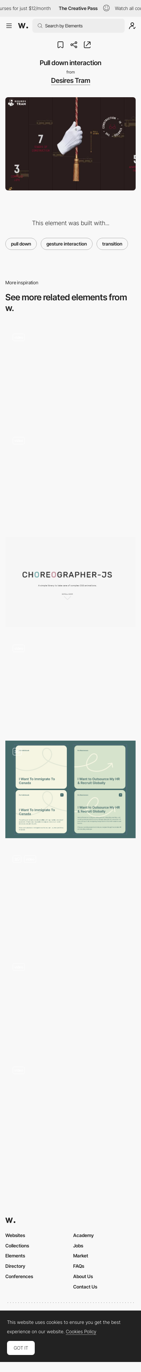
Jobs (78, 1245)
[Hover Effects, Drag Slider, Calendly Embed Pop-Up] (70, 790)
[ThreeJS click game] (70, 897)
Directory (15, 1266)
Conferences (19, 1276)
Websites (15, 1235)
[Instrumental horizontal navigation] (70, 1105)
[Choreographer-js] (70, 582)
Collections (17, 1245)
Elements (15, 1255)
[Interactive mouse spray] (70, 373)
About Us (83, 1276)
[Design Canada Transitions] (70, 1002)
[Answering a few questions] (70, 478)
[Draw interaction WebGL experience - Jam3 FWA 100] (70, 684)
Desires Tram (70, 80)
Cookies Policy (81, 1331)
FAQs (78, 1266)
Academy (83, 1235)
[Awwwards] (23, 25)
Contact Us (85, 1286)
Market (80, 1255)
